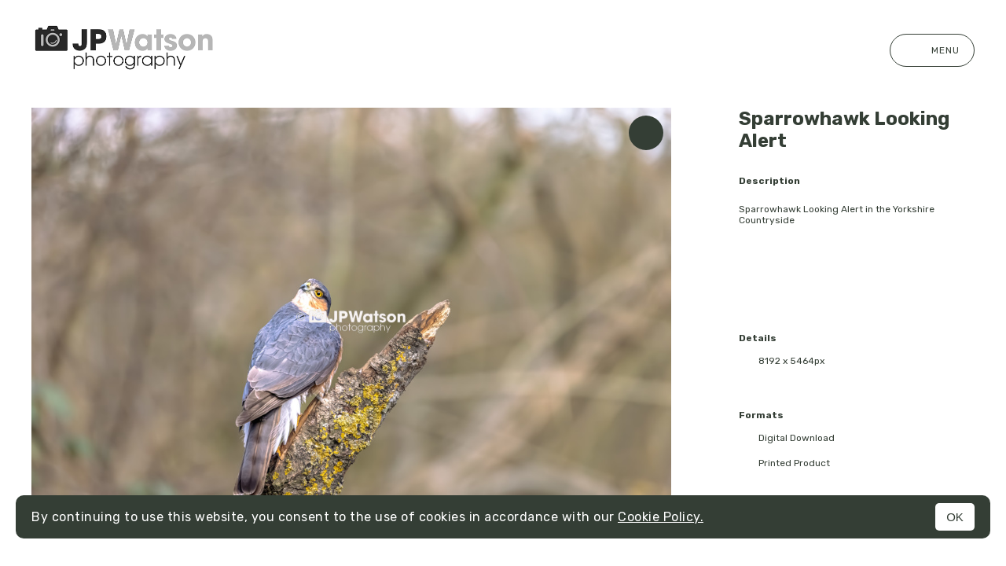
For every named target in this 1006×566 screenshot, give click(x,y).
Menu (932, 50)
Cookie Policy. (660, 516)
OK (955, 517)
